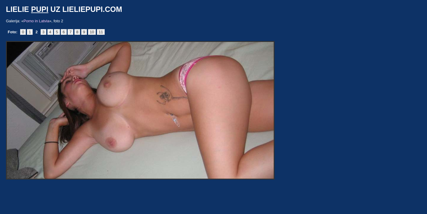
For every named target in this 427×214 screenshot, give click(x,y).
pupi (39, 9)
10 (92, 32)
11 (101, 32)
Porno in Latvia (36, 21)
